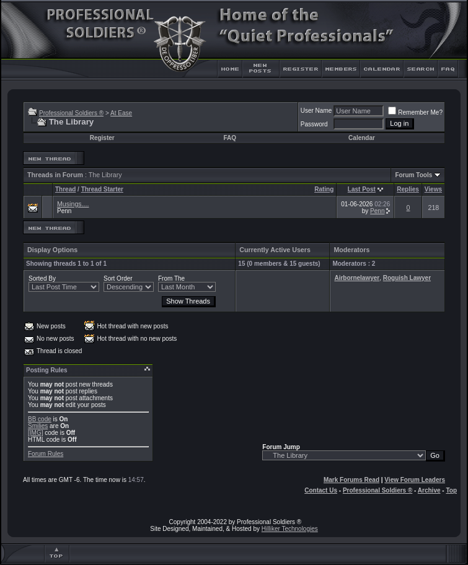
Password (314, 124)
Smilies (38, 426)
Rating (323, 189)
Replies (408, 189)
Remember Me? (415, 112)
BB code (39, 419)
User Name (316, 110)
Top (451, 490)
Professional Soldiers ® (71, 113)
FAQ (229, 137)
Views (433, 189)
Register (102, 137)
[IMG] (35, 432)
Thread (65, 189)
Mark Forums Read (351, 479)
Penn (64, 211)
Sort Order (118, 278)
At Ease (121, 113)
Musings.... (73, 204)
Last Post (362, 189)
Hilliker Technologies (290, 528)
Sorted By (42, 278)
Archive (429, 490)
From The (171, 278)
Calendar (361, 137)
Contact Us (320, 490)
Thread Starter (102, 189)
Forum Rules (45, 453)
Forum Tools (413, 175)
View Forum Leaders (414, 479)
